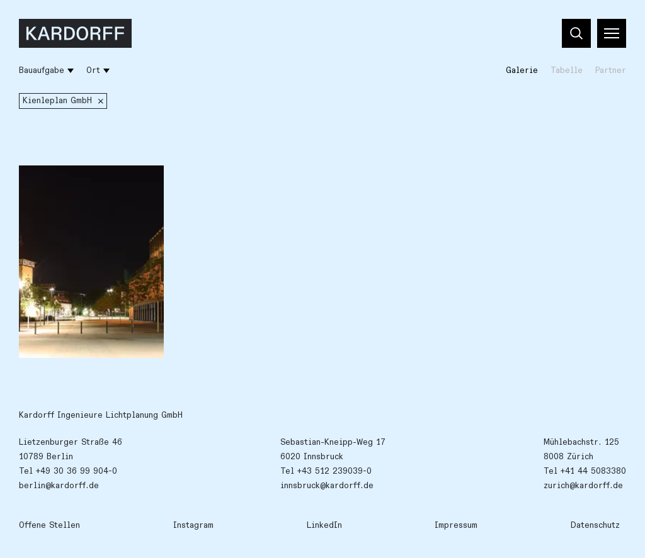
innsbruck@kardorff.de (327, 485)
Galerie (522, 70)
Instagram (193, 525)
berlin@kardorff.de (59, 485)
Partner (610, 70)
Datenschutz (595, 525)
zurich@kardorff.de (583, 485)
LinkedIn (324, 525)
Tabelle (567, 70)
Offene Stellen (49, 525)
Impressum (456, 525)
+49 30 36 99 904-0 (76, 471)
